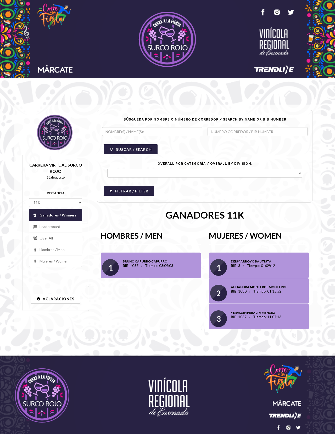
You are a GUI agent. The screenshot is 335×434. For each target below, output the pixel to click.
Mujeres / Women (51, 261)
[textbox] (152, 131)
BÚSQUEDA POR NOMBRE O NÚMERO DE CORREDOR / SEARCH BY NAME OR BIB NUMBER (205, 119)
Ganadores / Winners (54, 215)
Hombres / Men (49, 250)
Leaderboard (46, 227)
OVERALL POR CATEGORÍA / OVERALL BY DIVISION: (205, 163)
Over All (43, 238)
